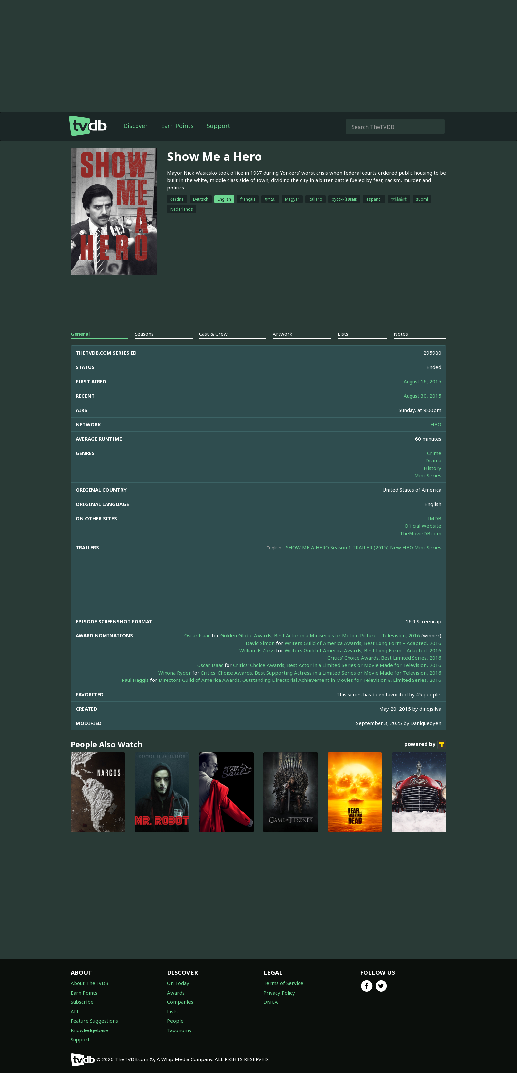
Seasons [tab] (144, 334)
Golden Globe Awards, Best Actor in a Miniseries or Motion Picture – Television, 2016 (320, 635)
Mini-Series (427, 475)
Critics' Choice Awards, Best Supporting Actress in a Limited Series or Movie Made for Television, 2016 (321, 672)
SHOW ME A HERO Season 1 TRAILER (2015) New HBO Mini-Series (363, 547)
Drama (433, 460)
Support (218, 126)
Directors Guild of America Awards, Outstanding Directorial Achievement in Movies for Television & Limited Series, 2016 (300, 680)
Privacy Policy (279, 992)
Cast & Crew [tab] (213, 334)
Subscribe (82, 1002)
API (74, 1011)
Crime (434, 453)
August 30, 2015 (422, 395)
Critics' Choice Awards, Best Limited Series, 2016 (384, 657)
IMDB (434, 518)
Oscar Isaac (197, 635)
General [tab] (80, 334)
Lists (172, 1011)
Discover (135, 126)
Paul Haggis (135, 680)
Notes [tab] (401, 334)
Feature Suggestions (94, 1020)
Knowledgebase (89, 1030)
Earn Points (177, 126)
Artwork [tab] (282, 334)
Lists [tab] (343, 334)
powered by (425, 744)
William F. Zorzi (257, 650)
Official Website (423, 525)
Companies (180, 1002)
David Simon (260, 643)
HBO (435, 424)
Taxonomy (179, 1030)
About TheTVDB (89, 983)
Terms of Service (283, 983)
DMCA (270, 1002)
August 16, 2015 (422, 381)
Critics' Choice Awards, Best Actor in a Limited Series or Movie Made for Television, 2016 (337, 665)
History (432, 468)
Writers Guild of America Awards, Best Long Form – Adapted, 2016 (363, 643)
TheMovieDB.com (420, 533)
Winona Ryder (174, 672)
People (175, 1020)
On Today (178, 983)
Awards (176, 992)
